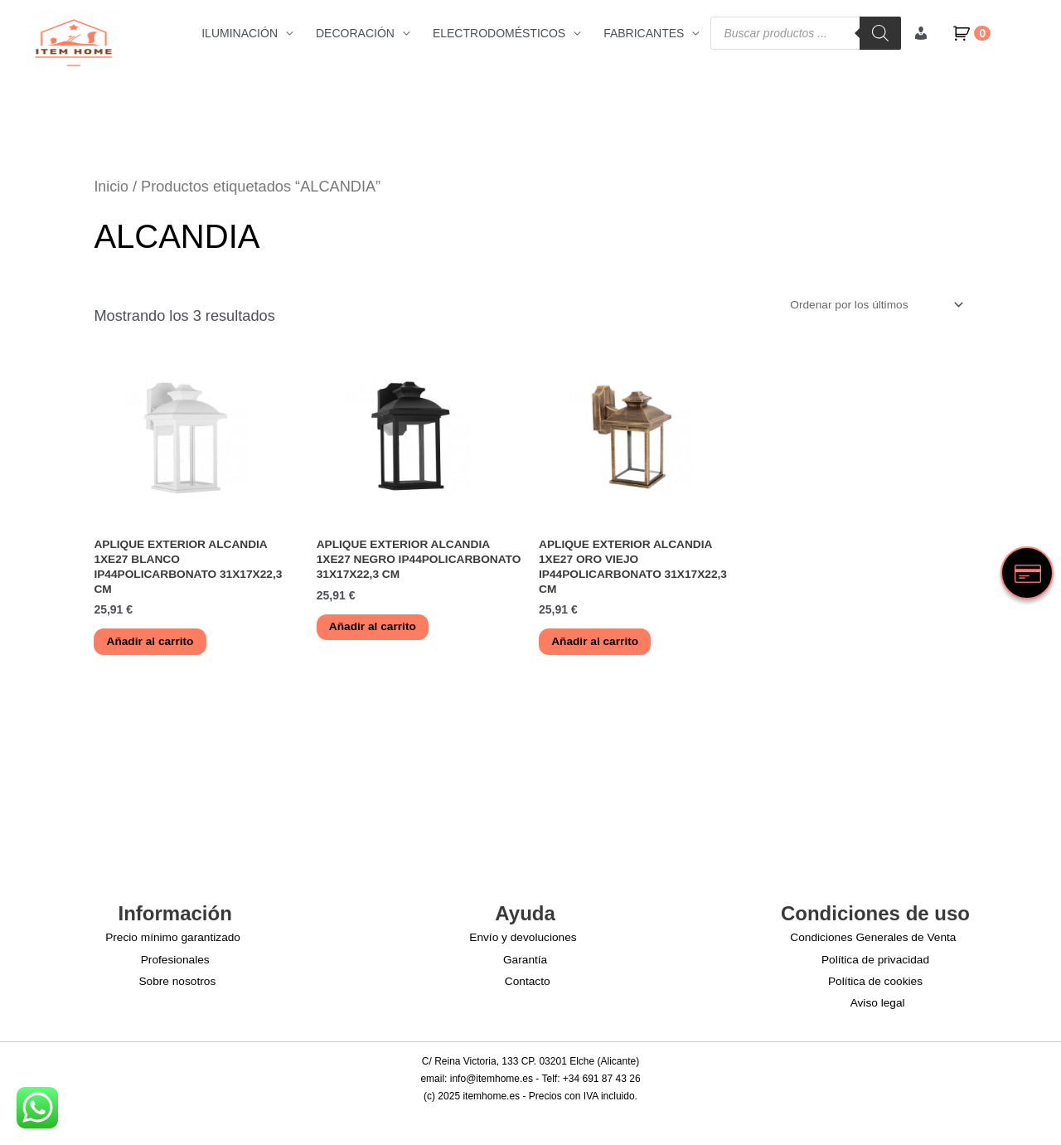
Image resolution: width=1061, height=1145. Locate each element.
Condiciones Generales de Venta (872, 940)
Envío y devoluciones (522, 940)
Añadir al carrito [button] (152, 644)
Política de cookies (875, 983)
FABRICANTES (643, 33)
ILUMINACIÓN (239, 33)
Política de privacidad (875, 961)
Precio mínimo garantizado (172, 940)
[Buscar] (880, 33)
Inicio (111, 186)
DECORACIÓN (355, 33)
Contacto (528, 983)
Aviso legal (878, 1005)
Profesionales (175, 961)
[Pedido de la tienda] (872, 305)
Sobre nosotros (177, 983)
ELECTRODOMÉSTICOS (499, 33)
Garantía (524, 961)
